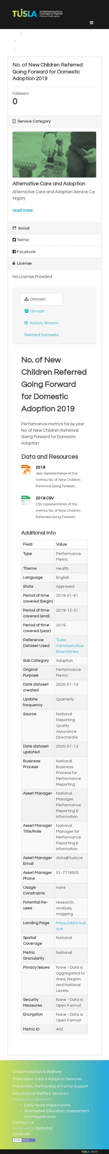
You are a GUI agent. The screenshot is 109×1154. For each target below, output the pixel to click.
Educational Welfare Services (40, 1094)
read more (22, 210)
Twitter (21, 240)
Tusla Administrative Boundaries (70, 646)
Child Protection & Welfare (37, 1072)
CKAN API (21, 1134)
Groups (34, 311)
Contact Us (23, 1123)
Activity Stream (41, 323)
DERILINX (44, 1128)
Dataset (35, 299)
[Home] (14, 34)
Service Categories (47, 34)
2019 (40, 467)
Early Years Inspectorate (47, 1105)
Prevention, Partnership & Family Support (50, 1086)
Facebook (24, 252)
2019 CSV (45, 498)
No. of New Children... (43, 49)
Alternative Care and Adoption (55, 41)
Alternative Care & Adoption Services (47, 1079)
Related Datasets (41, 335)
